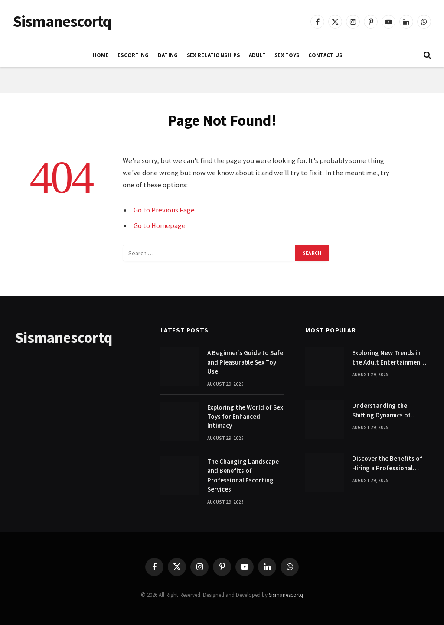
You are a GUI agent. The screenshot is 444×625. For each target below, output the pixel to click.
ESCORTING (133, 55)
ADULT (257, 55)
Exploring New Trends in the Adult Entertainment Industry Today (387, 357)
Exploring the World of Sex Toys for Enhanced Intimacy (245, 416)
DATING (168, 55)
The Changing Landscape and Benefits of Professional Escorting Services (243, 475)
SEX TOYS (286, 55)
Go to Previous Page (164, 210)
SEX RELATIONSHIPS (213, 55)
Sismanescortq (286, 595)
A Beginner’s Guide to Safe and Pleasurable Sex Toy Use (245, 361)
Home (101, 55)
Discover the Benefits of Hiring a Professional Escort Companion (387, 463)
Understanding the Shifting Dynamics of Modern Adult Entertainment (381, 410)
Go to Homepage (160, 225)
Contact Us (325, 55)
